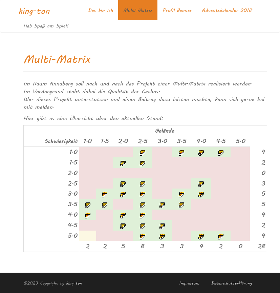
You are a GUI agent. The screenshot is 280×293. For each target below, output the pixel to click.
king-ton (33, 10)
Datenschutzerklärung (231, 283)
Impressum (189, 283)
